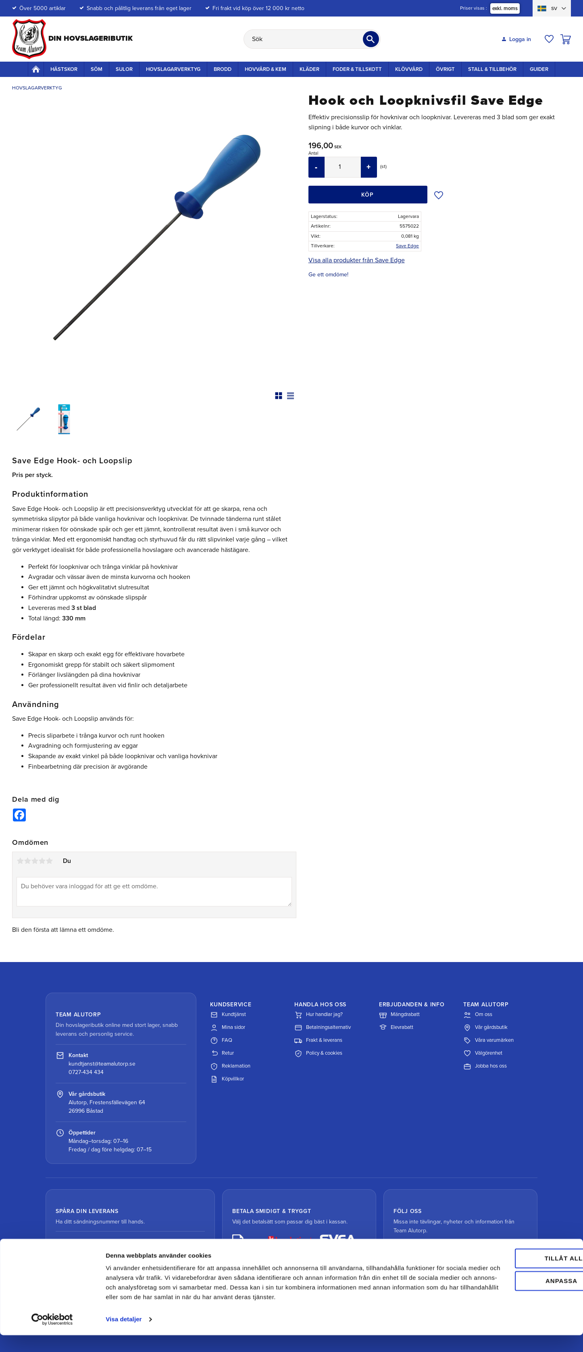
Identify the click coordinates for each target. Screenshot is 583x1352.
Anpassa (516, 1288)
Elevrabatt (396, 1028)
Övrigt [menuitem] (445, 69)
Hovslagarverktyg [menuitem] (173, 69)
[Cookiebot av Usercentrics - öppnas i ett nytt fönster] (52, 1336)
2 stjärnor (27, 861)
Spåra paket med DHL (97, 1244)
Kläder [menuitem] (309, 69)
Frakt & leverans (318, 1041)
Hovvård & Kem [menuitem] (265, 69)
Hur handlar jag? (318, 1015)
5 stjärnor (49, 861)
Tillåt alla (515, 1265)
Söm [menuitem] (96, 69)
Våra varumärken (488, 1041)
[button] (549, 39)
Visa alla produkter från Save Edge (356, 260)
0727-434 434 (86, 1072)
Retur (222, 1053)
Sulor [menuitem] (124, 69)
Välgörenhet (482, 1053)
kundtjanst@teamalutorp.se (102, 1063)
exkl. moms (505, 8)
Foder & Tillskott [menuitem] (357, 69)
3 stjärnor (34, 861)
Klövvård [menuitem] (409, 69)
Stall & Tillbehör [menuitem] (492, 69)
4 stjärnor (42, 861)
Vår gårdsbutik (485, 1028)
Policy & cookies (318, 1053)
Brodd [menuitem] (222, 69)
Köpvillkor (227, 1079)
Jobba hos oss (485, 1066)
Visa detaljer (124, 1336)
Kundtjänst (228, 1015)
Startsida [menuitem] (36, 69)
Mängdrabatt (399, 1015)
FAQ (221, 1041)
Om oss (477, 1015)
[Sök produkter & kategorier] (312, 39)
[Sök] (371, 39)
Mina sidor (227, 1028)
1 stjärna (20, 861)
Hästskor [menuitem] (63, 69)
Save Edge (407, 246)
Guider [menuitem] (539, 69)
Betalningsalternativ (322, 1028)
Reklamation (230, 1066)
